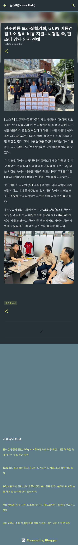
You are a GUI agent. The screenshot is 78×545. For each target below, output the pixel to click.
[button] (6, 51)
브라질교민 (10, 303)
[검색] (73, 5)
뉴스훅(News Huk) (22, 5)
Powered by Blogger (39, 540)
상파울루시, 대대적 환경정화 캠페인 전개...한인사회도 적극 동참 (36, 523)
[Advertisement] (39, 388)
